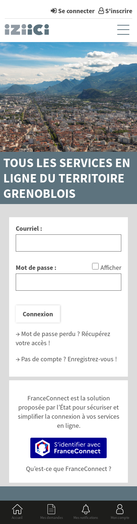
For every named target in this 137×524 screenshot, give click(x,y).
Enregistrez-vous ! (92, 359)
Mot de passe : (36, 267)
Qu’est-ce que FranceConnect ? (68, 468)
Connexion (38, 314)
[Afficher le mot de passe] (95, 266)
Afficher (110, 267)
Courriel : (29, 228)
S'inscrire (118, 11)
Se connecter (76, 11)
